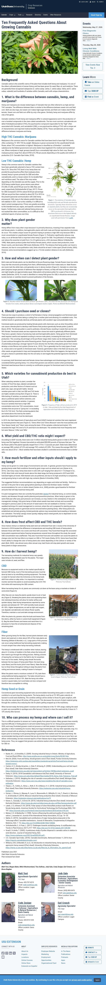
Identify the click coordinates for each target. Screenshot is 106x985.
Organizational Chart (48, 963)
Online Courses (27, 960)
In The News (65, 951)
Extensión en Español (29, 966)
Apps (63, 960)
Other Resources (55, 15)
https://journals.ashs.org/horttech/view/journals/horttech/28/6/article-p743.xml (38, 811)
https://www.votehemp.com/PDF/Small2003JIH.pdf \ (25, 835)
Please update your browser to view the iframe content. (93, 44)
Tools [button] (21, 15)
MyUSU (92, 2)
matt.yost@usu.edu (30, 885)
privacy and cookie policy (82, 980)
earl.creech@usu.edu (65, 914)
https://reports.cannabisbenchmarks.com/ (21, 840)
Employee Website (48, 951)
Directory (38, 15)
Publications (65, 954)
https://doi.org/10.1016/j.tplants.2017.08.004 (53, 828)
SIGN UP (91, 957)
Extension (31, 8)
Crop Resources (35, 5)
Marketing (45, 954)
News (63, 963)
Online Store (25, 963)
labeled (46, 494)
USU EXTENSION (11, 941)
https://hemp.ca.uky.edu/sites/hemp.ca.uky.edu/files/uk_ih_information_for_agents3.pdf (38, 848)
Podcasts (64, 957)
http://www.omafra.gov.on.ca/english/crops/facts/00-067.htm (46, 756)
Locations (25, 957)
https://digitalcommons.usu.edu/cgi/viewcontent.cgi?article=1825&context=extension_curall (40, 771)
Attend (92, 962)
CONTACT (91, 952)
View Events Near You (93, 66)
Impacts (24, 954)
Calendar (4, 15)
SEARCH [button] (100, 2)
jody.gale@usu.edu (70, 893)
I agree (97, 980)
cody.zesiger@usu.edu (26, 925)
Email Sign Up (96, 15)
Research (29, 15)
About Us (24, 951)
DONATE (89, 948)
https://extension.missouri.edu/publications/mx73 (32, 798)
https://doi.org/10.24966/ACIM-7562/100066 (38, 823)
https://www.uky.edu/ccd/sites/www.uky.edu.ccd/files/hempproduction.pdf (48, 803)
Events (45, 15)
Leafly (71, 218)
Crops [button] (12, 15)
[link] (93, 84)
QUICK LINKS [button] (83, 2)
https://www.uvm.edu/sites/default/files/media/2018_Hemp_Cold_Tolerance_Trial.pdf (45, 776)
